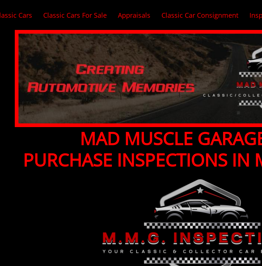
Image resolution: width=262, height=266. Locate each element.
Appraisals (134, 15)
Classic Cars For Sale (75, 15)
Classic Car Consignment (199, 15)
